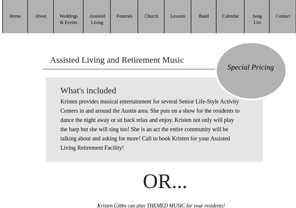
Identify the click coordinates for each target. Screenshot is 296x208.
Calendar (230, 16)
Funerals (124, 16)
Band (204, 16)
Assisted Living (97, 19)
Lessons (178, 16)
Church (151, 16)
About (41, 16)
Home (15, 16)
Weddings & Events (69, 19)
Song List (257, 19)
